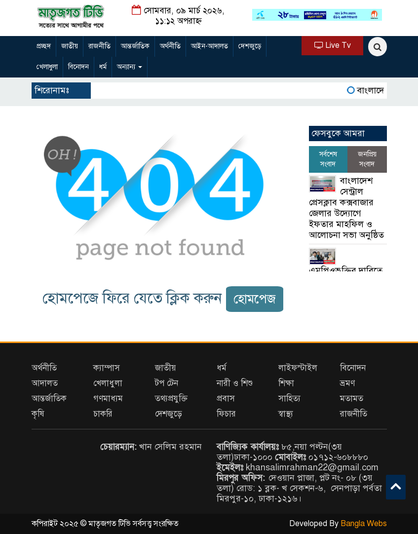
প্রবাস (226, 398)
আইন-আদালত (209, 46)
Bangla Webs (364, 524)
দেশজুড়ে (249, 46)
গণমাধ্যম (108, 398)
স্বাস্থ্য (285, 414)
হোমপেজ (254, 298)
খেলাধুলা (47, 67)
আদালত (45, 383)
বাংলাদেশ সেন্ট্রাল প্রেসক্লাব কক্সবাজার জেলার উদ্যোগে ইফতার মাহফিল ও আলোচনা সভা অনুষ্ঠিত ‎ (347, 207)
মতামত (351, 398)
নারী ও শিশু (235, 383)
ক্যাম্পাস (106, 368)
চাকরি (103, 414)
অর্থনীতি (170, 46)
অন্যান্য (129, 67)
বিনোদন (78, 67)
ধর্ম (103, 67)
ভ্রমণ (347, 383)
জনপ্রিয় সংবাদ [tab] (367, 159)
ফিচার (226, 414)
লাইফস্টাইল (297, 368)
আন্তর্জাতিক (135, 46)
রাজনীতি (99, 46)
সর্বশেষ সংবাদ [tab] (328, 159)
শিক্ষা (286, 383)
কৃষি (38, 414)
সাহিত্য (289, 398)
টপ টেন (166, 383)
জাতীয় (69, 46)
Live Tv (332, 45)
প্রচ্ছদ (44, 46)
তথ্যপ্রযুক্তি (171, 398)
